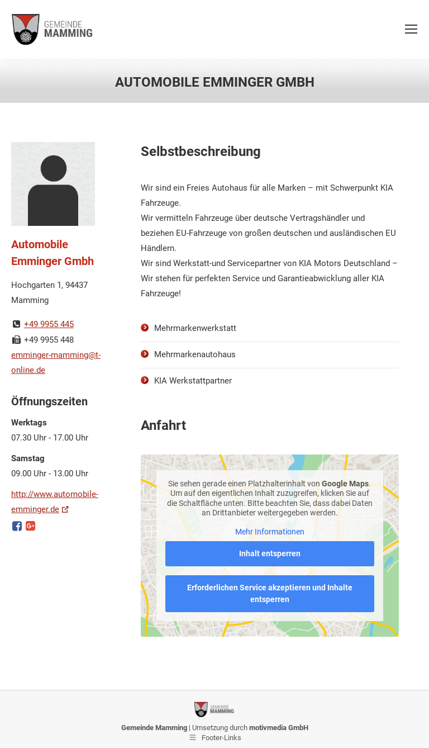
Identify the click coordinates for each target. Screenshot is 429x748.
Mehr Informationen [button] (269, 531)
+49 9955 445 (49, 324)
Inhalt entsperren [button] (270, 553)
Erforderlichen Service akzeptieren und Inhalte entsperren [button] (269, 593)
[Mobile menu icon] (411, 29)
